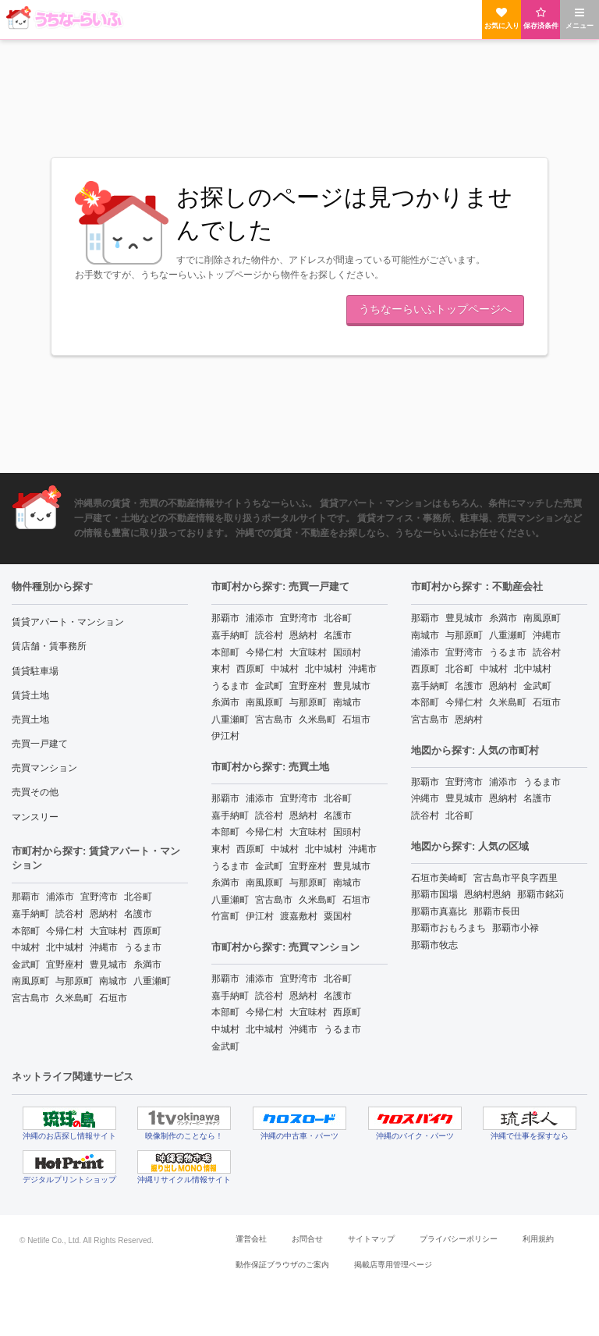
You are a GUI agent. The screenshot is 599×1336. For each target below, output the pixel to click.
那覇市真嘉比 (439, 911)
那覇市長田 (496, 911)
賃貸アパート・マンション (68, 621)
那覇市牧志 (434, 945)
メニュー (579, 18)
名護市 (138, 913)
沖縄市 (104, 947)
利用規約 (538, 1239)
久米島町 (74, 998)
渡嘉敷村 (298, 916)
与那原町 (74, 980)
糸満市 (147, 964)
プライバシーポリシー (459, 1239)
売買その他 (35, 792)
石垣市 (113, 998)
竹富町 (225, 916)
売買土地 (30, 719)
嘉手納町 (30, 913)
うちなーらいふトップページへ (435, 309)
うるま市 (142, 947)
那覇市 (26, 896)
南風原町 (30, 980)
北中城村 (64, 947)
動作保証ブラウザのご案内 (282, 1264)
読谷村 (69, 913)
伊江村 (225, 735)
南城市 (113, 980)
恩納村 (104, 913)
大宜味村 (108, 931)
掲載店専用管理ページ (393, 1264)
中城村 (26, 947)
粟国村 (338, 916)
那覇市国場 (434, 894)
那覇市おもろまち (448, 927)
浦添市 (60, 896)
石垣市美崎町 (439, 877)
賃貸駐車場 (35, 671)
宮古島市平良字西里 (515, 877)
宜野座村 (64, 964)
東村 (220, 668)
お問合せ (307, 1239)
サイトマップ (371, 1239)
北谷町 (138, 896)
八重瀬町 (152, 980)
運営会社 (251, 1239)
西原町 (147, 931)
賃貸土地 (30, 695)
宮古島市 (30, 998)
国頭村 (347, 652)
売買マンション (44, 767)
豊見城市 (108, 964)
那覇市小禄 (515, 927)
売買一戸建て (40, 743)
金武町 (26, 964)
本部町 (26, 931)
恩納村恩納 (487, 894)
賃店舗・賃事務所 (49, 646)
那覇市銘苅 (540, 894)
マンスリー (35, 817)
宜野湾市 (99, 896)
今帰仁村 (64, 931)
